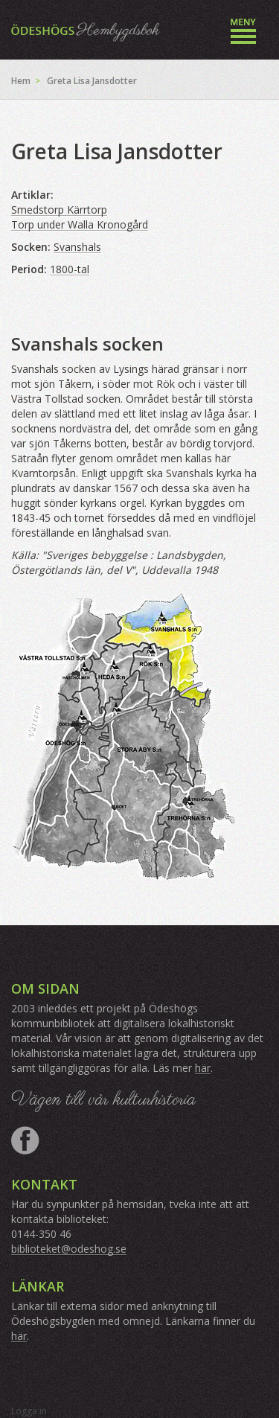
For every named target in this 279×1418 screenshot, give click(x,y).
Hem (21, 80)
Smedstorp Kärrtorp (59, 209)
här (203, 1068)
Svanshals (77, 247)
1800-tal (69, 269)
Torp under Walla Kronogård (79, 224)
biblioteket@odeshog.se (68, 1249)
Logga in (29, 1411)
